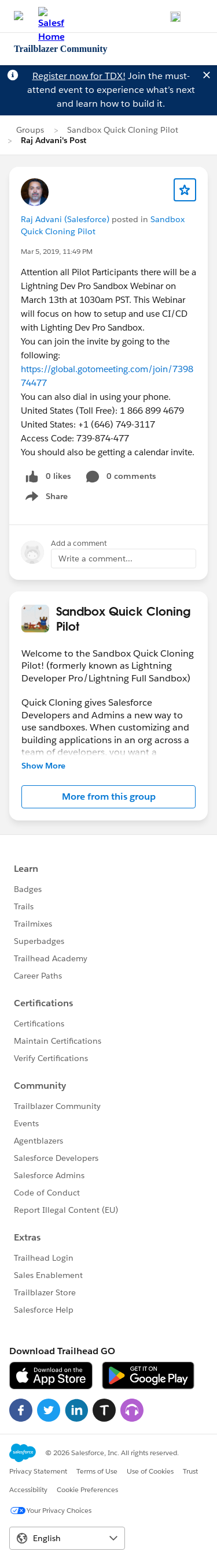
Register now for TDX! (79, 76)
